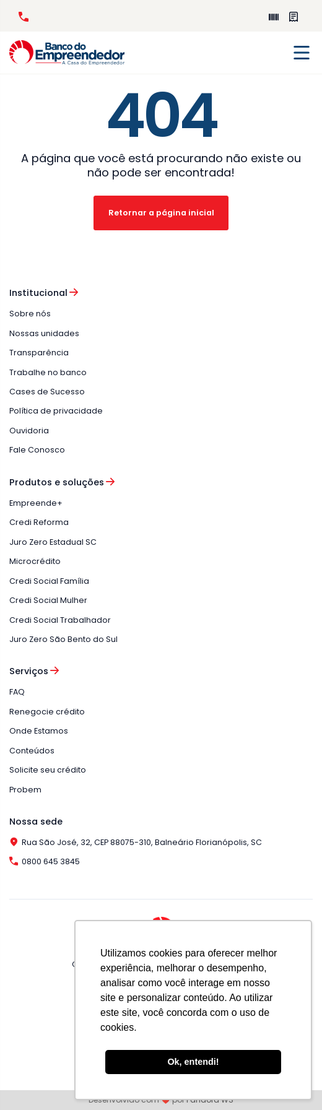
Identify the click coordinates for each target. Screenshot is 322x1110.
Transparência (39, 352)
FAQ (17, 692)
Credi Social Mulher (48, 600)
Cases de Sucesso (47, 391)
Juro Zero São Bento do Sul (63, 639)
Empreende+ (274, 17)
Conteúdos (31, 750)
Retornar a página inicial (161, 212)
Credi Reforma (39, 522)
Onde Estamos (38, 731)
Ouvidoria (29, 430)
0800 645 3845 (23, 17)
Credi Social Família (49, 581)
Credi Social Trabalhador (60, 620)
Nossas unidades (44, 333)
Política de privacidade (56, 410)
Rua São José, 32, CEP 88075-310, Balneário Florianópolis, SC (135, 842)
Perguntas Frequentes (293, 17)
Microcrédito (35, 561)
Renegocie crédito (47, 711)
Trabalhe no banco (48, 372)
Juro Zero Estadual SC (53, 542)
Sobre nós (30, 313)
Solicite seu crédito (47, 770)
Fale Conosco (37, 449)
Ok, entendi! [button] (193, 1062)
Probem (25, 789)
